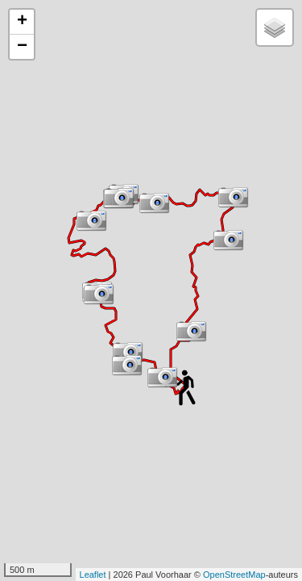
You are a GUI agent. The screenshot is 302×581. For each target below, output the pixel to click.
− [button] (22, 47)
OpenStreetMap (234, 574)
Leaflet (93, 574)
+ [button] (22, 22)
